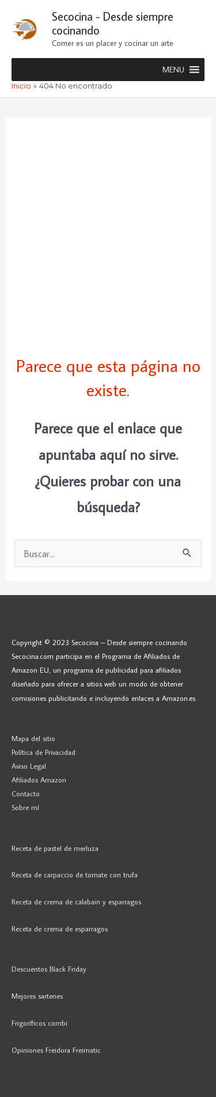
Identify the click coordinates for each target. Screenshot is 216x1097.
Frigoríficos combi (39, 1022)
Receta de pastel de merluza (55, 848)
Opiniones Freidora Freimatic (56, 1049)
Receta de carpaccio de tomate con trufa (75, 874)
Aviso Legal (29, 765)
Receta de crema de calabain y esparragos (76, 901)
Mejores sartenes (37, 995)
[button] (173, 69)
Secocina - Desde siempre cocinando (112, 23)
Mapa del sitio (33, 738)
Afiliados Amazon (39, 779)
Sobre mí (25, 807)
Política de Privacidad (43, 752)
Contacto (26, 793)
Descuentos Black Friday (49, 968)
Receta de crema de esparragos (60, 928)
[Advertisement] (108, 225)
